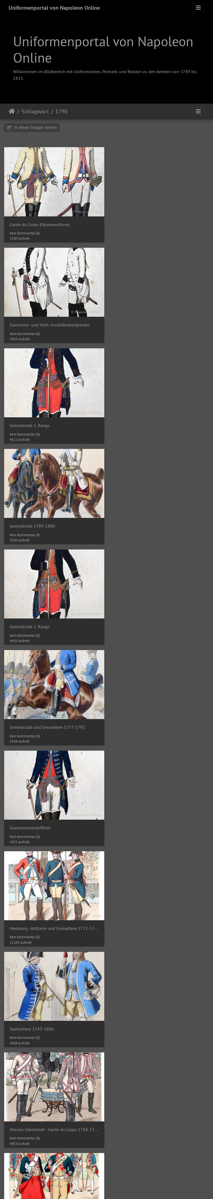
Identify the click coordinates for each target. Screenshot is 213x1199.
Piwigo (118, 1176)
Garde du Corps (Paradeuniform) (40, 223)
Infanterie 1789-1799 (136, 818)
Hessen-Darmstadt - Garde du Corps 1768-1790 (159, 619)
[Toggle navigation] (198, 8)
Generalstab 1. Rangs (30, 322)
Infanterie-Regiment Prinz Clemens (42, 1115)
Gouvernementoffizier (30, 520)
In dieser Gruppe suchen (32, 127)
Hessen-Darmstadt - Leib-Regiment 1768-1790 (53, 719)
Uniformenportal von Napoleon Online (54, 7)
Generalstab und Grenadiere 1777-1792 (154, 421)
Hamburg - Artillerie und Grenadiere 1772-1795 (159, 520)
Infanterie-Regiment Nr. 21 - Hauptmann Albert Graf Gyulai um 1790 (53, 1016)
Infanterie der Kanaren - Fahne (38, 917)
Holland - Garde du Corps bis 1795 (149, 719)
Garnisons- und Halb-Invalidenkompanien (156, 223)
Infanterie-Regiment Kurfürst (143, 917)
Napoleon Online (94, 1183)
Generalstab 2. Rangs (30, 421)
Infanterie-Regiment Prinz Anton (146, 1016)
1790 (61, 111)
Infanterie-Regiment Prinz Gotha (146, 1115)
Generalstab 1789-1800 (139, 322)
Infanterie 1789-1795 (30, 818)
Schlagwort (35, 111)
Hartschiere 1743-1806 (32, 619)
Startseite (12, 111)
